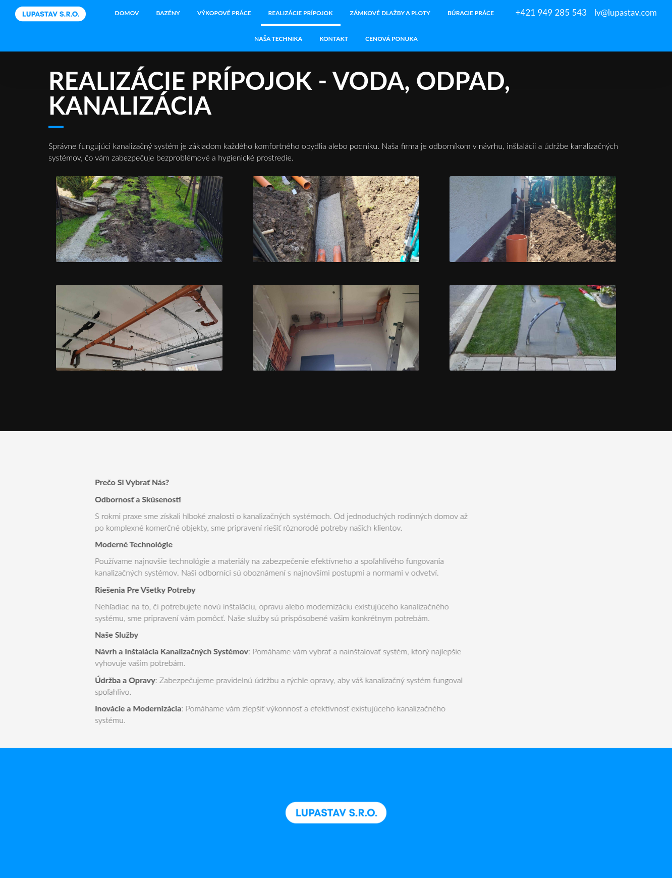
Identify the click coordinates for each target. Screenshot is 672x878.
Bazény (168, 13)
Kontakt (333, 38)
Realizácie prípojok (300, 13)
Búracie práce (470, 13)
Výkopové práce (224, 13)
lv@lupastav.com (625, 12)
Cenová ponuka (391, 38)
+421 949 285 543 (551, 12)
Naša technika (278, 38)
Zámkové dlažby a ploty (390, 13)
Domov (127, 13)
